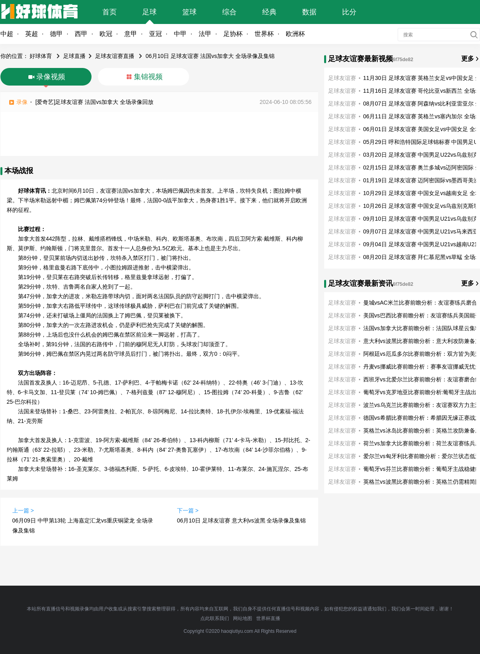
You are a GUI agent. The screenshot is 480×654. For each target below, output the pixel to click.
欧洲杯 (295, 33)
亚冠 (155, 33)
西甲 (81, 33)
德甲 (56, 33)
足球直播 (74, 56)
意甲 (130, 33)
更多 (467, 58)
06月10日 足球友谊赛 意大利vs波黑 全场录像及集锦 (241, 520)
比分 (349, 12)
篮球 (189, 12)
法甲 (205, 33)
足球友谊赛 (342, 78)
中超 (6, 33)
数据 (309, 12)
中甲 (180, 33)
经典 (269, 12)
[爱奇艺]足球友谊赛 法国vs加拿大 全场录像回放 (95, 102)
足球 (149, 12)
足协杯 (233, 33)
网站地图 (242, 618)
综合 (229, 12)
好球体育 (41, 56)
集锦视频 (148, 77)
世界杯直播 (268, 618)
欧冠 (106, 33)
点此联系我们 (214, 618)
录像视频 (50, 77)
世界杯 (264, 33)
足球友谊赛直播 (114, 56)
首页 (109, 12)
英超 (31, 33)
